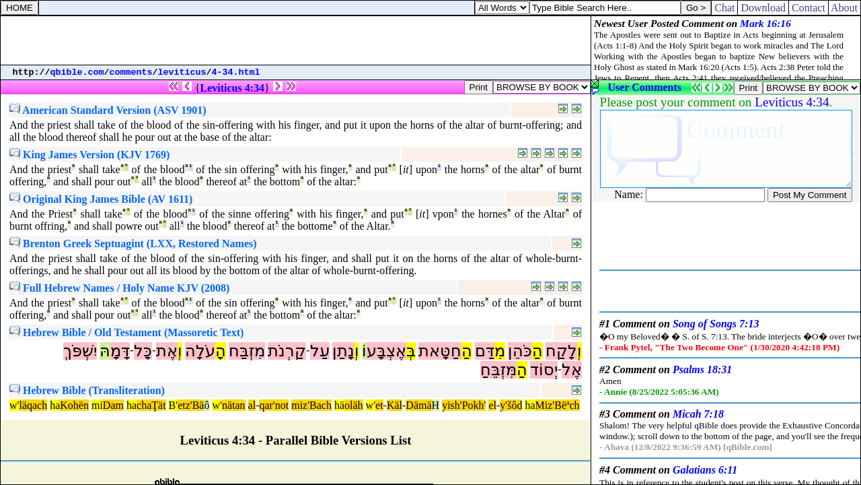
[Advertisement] (296, 40)
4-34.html (236, 72)
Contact (808, 7)
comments (131, 72)
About (844, 7)
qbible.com (77, 72)
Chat (724, 7)
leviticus (182, 72)
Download (763, 7)
